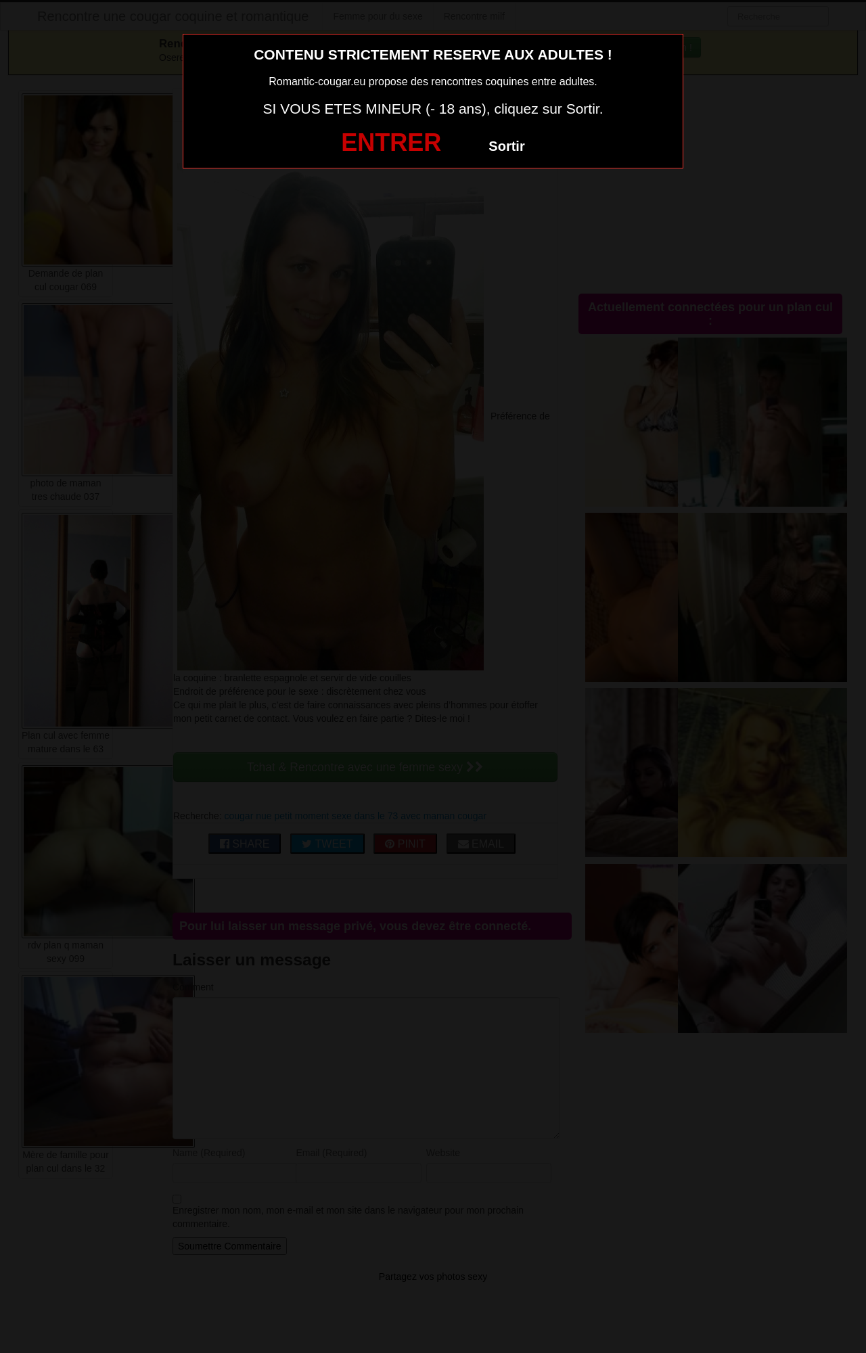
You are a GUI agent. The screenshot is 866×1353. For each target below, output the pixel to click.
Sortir (506, 146)
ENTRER (391, 142)
